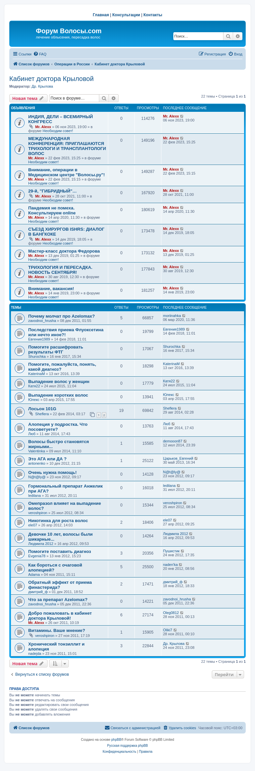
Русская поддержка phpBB (127, 745)
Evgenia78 (36, 556)
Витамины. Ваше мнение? (56, 630)
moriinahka (172, 316)
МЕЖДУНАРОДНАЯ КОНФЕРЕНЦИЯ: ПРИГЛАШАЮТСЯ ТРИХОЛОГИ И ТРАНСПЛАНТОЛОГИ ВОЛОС (67, 146)
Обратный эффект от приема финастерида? (60, 585)
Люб (32, 434)
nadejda (34, 653)
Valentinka (36, 451)
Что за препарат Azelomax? (57, 599)
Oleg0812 (171, 613)
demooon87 (172, 441)
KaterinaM (36, 374)
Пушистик (171, 551)
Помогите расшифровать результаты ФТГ (55, 349)
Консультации (126, 15)
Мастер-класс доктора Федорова (64, 251)
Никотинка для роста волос (58, 520)
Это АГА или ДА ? (47, 458)
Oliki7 (167, 630)
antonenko (36, 463)
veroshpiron (37, 513)
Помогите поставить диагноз (59, 551)
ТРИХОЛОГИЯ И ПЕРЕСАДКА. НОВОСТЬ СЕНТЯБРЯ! (60, 270)
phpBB (116, 739)
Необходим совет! (57, 131)
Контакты (152, 15)
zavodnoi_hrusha (42, 321)
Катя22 (34, 386)
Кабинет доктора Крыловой (51, 78)
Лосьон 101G (42, 408)
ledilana (34, 496)
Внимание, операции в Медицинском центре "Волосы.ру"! (66, 172)
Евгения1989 (39, 339)
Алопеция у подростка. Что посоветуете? (57, 427)
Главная (101, 15)
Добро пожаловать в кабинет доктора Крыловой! (60, 616)
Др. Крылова (42, 86)
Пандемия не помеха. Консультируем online (52, 210)
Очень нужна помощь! (52, 472)
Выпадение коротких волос (58, 395)
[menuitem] (39, 54)
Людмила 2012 (40, 544)
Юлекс (34, 400)
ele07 (32, 525)
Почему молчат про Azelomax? (61, 316)
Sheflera (42, 414)
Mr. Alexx (43, 127)
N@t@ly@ (36, 477)
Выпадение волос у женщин (58, 381)
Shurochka (37, 356)
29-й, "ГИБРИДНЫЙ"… (52, 191)
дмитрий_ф (38, 592)
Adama (34, 575)
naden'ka (170, 565)
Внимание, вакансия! (51, 288)
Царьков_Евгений (178, 458)
